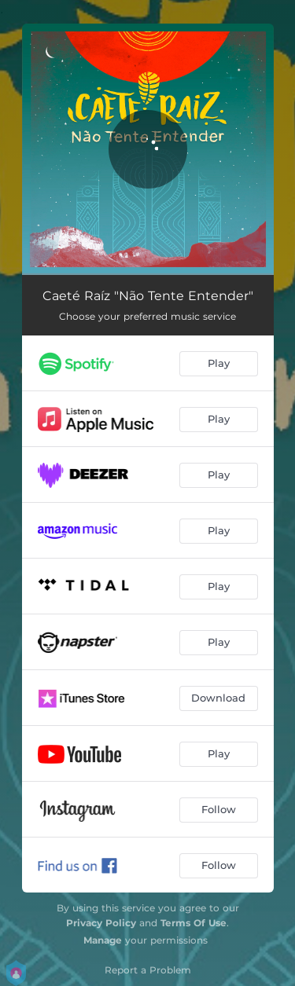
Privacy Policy (101, 923)
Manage (102, 940)
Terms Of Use (193, 923)
